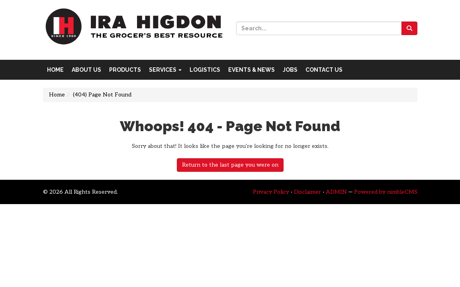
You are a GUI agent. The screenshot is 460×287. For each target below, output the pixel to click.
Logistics (205, 70)
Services (165, 70)
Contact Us (324, 70)
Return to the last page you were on (230, 164)
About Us (86, 70)
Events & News (251, 70)
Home (55, 70)
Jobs (290, 70)
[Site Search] (319, 28)
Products (125, 70)
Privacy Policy (271, 192)
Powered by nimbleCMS (385, 192)
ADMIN (336, 192)
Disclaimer (307, 192)
